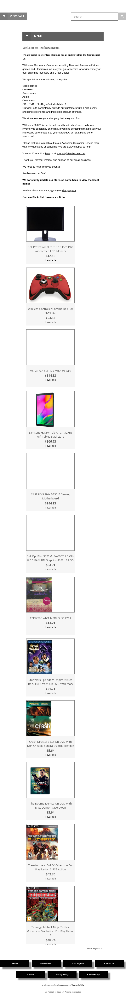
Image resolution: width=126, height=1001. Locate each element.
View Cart (17, 16)
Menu (32, 36)
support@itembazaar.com (71, 153)
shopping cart (69, 190)
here (47, 153)
